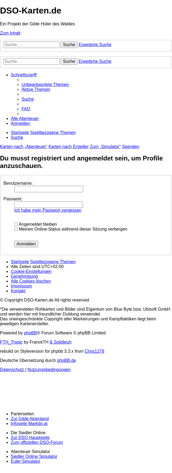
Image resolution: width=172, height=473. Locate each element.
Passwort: (13, 199)
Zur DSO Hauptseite (30, 437)
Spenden (130, 146)
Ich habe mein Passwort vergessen (47, 210)
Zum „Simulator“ (105, 146)
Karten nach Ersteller (69, 146)
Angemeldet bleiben (35, 224)
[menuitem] (45, 84)
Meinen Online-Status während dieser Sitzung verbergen (70, 229)
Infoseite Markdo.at (29, 423)
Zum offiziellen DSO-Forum (37, 442)
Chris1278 (94, 351)
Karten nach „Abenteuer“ (23, 146)
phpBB (30, 333)
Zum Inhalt (10, 33)
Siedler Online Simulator (34, 456)
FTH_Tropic (11, 342)
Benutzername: (18, 183)
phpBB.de (66, 360)
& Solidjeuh (60, 342)
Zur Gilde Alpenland (30, 418)
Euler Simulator (25, 461)
